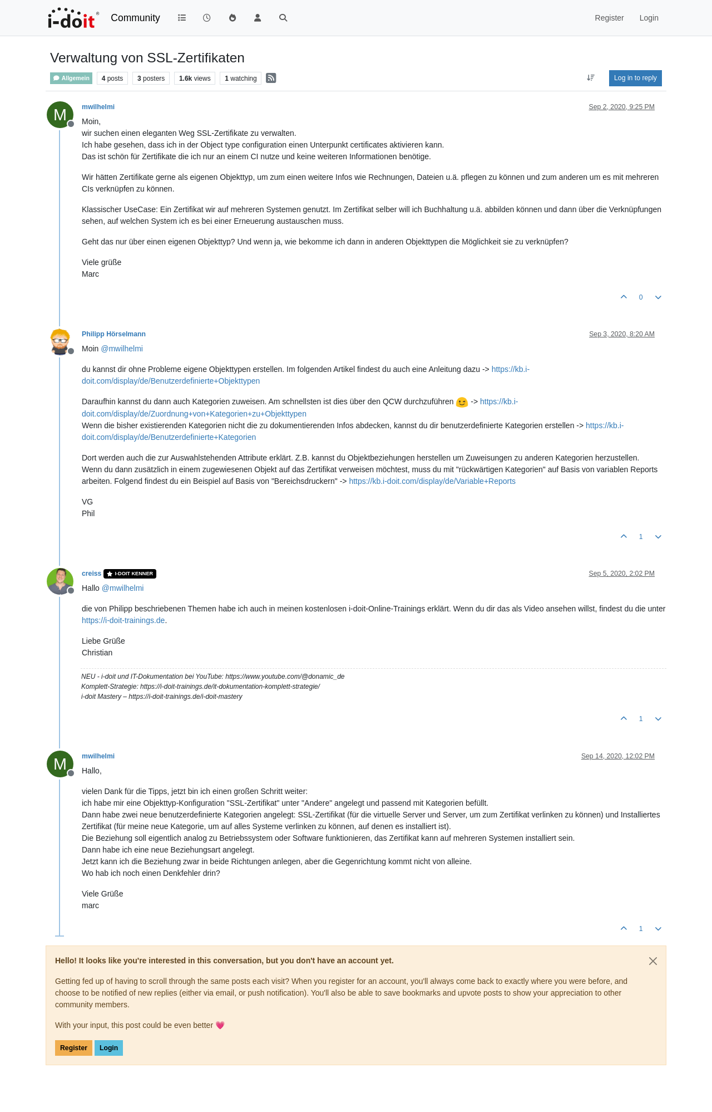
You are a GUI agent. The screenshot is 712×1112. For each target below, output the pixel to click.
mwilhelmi (98, 107)
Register (73, 1048)
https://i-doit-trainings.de (123, 620)
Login (109, 1048)
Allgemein (71, 78)
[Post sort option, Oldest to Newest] (591, 78)
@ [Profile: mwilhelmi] (122, 348)
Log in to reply (635, 78)
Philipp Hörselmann (114, 334)
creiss (91, 573)
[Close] (653, 961)
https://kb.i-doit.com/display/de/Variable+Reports (432, 481)
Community (135, 17)
